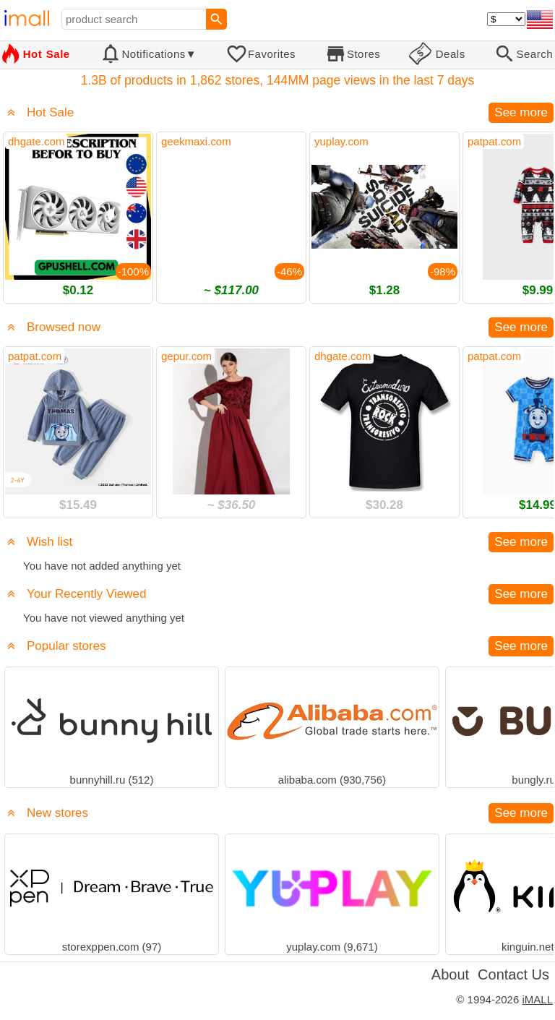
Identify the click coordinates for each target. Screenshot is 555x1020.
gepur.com (186, 356)
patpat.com (494, 141)
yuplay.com (341, 141)
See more (521, 112)
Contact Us (513, 974)
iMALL (537, 999)
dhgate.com (36, 141)
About (450, 974)
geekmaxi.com (196, 141)
